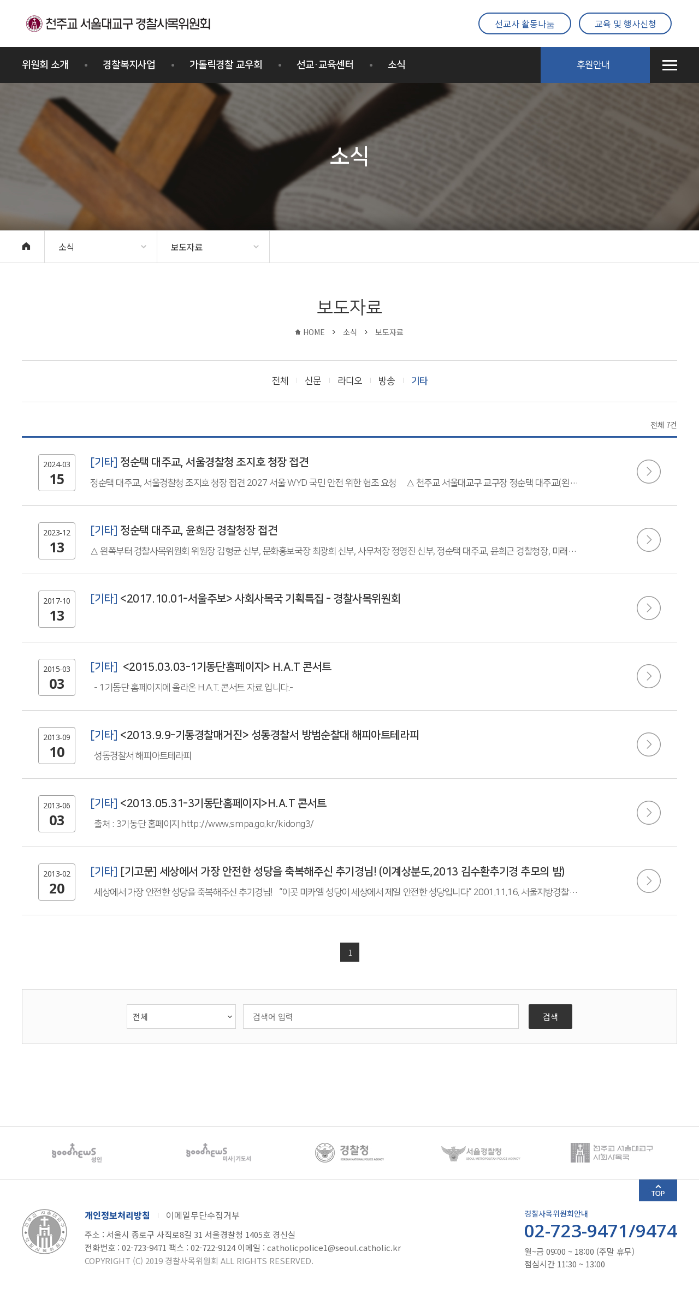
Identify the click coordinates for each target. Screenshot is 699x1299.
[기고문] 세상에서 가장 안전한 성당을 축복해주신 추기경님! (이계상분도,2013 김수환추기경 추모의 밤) (327, 872)
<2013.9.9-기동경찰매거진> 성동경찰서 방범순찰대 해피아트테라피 (254, 735)
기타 (419, 381)
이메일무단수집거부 (203, 1214)
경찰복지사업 (129, 64)
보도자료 (186, 246)
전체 (280, 381)
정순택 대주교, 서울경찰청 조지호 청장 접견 (199, 462)
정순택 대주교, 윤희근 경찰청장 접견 (183, 531)
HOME (314, 332)
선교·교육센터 (325, 64)
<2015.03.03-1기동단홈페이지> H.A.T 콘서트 (210, 667)
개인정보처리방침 (117, 1214)
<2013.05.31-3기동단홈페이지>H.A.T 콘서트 (208, 803)
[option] (87, 1153)
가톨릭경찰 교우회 (225, 64)
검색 (550, 1016)
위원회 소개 (45, 64)
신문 (313, 381)
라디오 (349, 381)
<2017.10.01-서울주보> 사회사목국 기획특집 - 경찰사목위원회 (245, 599)
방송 (386, 381)
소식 (396, 64)
